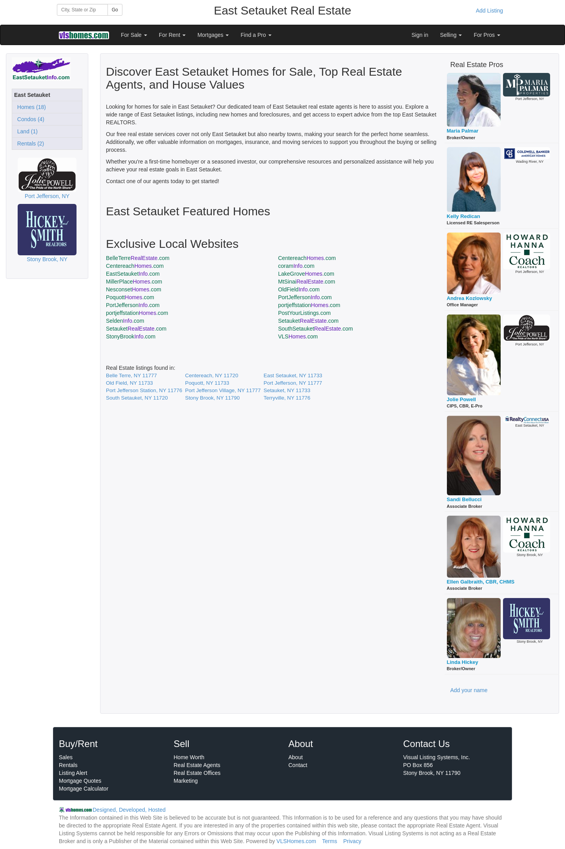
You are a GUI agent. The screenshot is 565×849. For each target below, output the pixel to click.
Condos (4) (29, 119)
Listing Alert (73, 773)
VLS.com (298, 336)
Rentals (68, 765)
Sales (66, 757)
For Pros (487, 35)
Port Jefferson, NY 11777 (293, 383)
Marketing (186, 781)
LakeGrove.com (306, 274)
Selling (451, 35)
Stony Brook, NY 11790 (212, 398)
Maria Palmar (463, 131)
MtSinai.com (306, 281)
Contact (297, 765)
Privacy (352, 841)
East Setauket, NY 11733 (293, 375)
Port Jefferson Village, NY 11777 (223, 390)
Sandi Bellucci (464, 499)
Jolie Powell (461, 399)
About (295, 757)
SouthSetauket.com (315, 328)
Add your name (469, 690)
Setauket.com (308, 321)
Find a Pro (256, 35)
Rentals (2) (29, 143)
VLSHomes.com (296, 841)
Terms (329, 841)
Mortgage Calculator (83, 788)
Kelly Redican (463, 216)
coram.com (296, 266)
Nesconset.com (133, 289)
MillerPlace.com (134, 281)
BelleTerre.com (138, 258)
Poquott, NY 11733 (207, 383)
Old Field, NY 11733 (129, 383)
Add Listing (489, 10)
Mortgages (213, 35)
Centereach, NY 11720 (211, 375)
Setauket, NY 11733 (287, 390)
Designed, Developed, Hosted (129, 810)
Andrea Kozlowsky (469, 298)
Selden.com (125, 321)
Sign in (420, 35)
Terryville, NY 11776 (287, 398)
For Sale (134, 35)
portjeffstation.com (309, 305)
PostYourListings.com (304, 313)
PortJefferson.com (305, 297)
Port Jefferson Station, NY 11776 (144, 390)
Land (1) (26, 131)
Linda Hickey (462, 662)
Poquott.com (130, 297)
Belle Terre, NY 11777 (131, 375)
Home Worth (189, 757)
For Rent (172, 35)
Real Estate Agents (197, 765)
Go (115, 10)
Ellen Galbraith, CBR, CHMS (481, 582)
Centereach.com (307, 258)
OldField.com (299, 289)
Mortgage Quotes (80, 781)
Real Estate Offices (197, 773)
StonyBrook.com (130, 336)
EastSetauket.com (133, 274)
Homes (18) (30, 107)
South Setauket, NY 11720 (137, 398)
